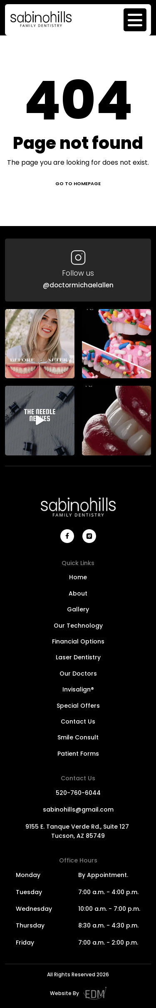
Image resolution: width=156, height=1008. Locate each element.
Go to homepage (78, 183)
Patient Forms (78, 753)
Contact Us (78, 721)
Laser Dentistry (78, 657)
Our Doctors (78, 673)
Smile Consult (78, 737)
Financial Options (78, 641)
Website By (78, 993)
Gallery (78, 609)
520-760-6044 (78, 793)
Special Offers (78, 705)
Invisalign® (78, 689)
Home (78, 577)
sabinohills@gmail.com (78, 809)
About (78, 593)
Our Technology (78, 625)
